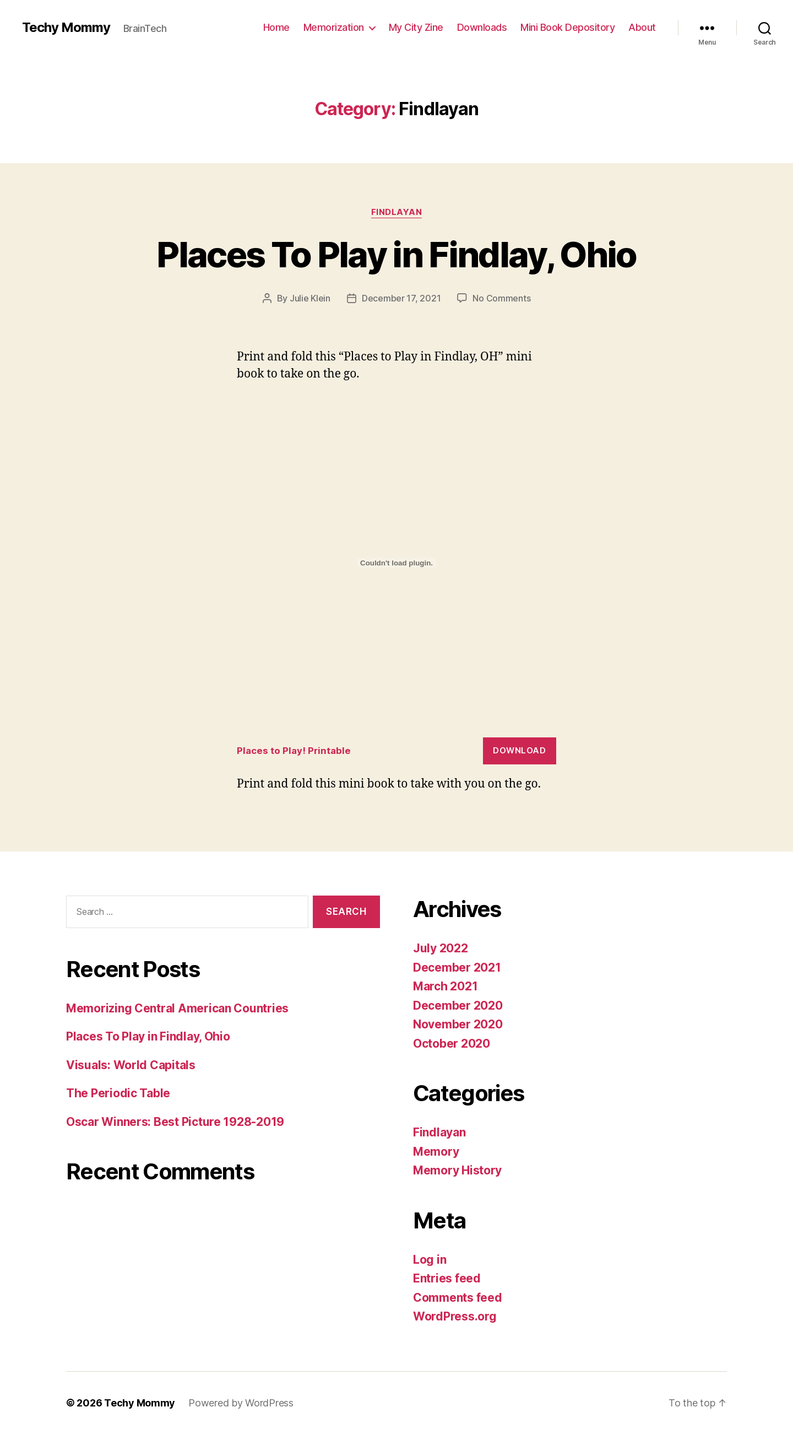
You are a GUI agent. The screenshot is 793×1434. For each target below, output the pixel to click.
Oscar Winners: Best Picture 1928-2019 (175, 1122)
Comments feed (457, 1297)
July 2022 (440, 948)
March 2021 (445, 986)
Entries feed (447, 1278)
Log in (429, 1259)
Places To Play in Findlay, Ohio (396, 254)
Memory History (457, 1170)
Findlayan (396, 212)
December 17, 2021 (401, 298)
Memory (436, 1151)
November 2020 (458, 1024)
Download (519, 750)
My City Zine (416, 27)
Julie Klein (310, 298)
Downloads (482, 27)
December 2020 (458, 1005)
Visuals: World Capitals (130, 1065)
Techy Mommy (66, 27)
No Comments (501, 298)
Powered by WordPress (241, 1403)
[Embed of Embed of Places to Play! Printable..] (396, 562)
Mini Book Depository (567, 27)
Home (276, 27)
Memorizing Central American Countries (177, 1008)
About (642, 27)
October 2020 (451, 1043)
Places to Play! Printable (294, 750)
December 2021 (457, 967)
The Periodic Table (118, 1093)
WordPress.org (455, 1316)
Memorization (333, 27)
